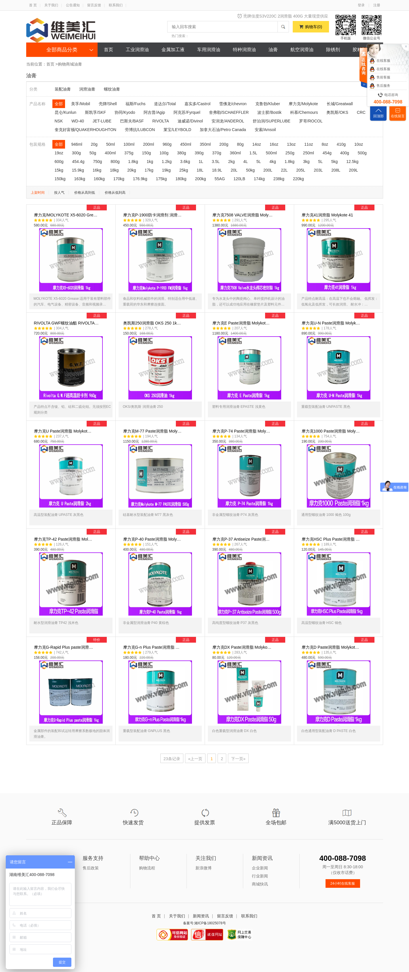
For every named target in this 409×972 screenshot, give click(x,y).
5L (258, 161)
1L (201, 161)
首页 (108, 49)
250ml (308, 153)
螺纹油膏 (112, 89)
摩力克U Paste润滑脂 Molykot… (72, 477)
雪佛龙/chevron (233, 103)
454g (327, 153)
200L (267, 170)
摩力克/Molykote (303, 103)
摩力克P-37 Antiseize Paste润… (251, 585)
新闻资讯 (201, 916)
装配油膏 (63, 89)
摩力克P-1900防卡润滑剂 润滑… (162, 261)
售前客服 (379, 77)
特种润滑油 (244, 49)
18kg (114, 170)
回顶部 (378, 116)
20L (234, 170)
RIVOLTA (160, 121)
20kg (131, 170)
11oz (308, 144)
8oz (325, 144)
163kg (79, 178)
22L (284, 170)
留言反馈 (94, 5)
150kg (60, 178)
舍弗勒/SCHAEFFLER (229, 112)
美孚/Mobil (80, 103)
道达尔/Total (165, 103)
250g (290, 153)
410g (341, 144)
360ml (235, 153)
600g (59, 161)
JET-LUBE (102, 121)
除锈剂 (333, 49)
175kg (161, 178)
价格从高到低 (84, 193)
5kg (334, 161)
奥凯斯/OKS (337, 112)
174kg (259, 178)
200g (223, 144)
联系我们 (116, 5)
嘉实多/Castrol (197, 103)
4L (245, 161)
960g (167, 144)
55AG (220, 178)
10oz (358, 144)
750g (97, 161)
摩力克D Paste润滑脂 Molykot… (340, 693)
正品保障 (62, 822)
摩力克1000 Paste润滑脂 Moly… (340, 477)
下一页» (238, 758)
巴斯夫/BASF (132, 121)
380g (181, 153)
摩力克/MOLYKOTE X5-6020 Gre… (72, 261)
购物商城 (66, 64)
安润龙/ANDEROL (228, 121)
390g (199, 153)
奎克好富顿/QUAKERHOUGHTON (85, 129)
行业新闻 (260, 876)
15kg (59, 170)
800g (115, 161)
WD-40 (77, 121)
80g (240, 144)
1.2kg (167, 161)
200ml (148, 144)
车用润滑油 (208, 49)
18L (200, 170)
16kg (97, 170)
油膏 (273, 49)
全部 (59, 103)
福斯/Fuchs (135, 103)
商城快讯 (260, 884)
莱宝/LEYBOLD (177, 129)
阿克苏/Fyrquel (187, 112)
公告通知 (73, 5)
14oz (256, 144)
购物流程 (147, 868)
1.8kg (133, 161)
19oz (59, 153)
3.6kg (185, 161)
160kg (99, 178)
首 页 (33, 5)
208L (335, 170)
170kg (118, 178)
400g (344, 153)
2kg (231, 161)
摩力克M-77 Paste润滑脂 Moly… (162, 477)
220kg (298, 178)
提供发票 (204, 822)
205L (300, 170)
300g (76, 153)
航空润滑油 (301, 49)
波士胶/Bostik (269, 112)
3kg (306, 161)
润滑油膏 (87, 89)
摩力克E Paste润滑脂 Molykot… (251, 369)
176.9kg (140, 178)
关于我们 (51, 5)
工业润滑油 (137, 49)
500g (362, 153)
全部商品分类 (61, 50)
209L (353, 170)
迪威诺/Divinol (190, 121)
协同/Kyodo (125, 112)
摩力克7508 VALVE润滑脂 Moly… (251, 261)
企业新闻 (260, 868)
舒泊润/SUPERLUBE (271, 121)
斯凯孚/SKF (95, 112)
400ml (110, 153)
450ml (185, 144)
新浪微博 (203, 868)
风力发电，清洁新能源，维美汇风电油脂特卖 (288, 16)
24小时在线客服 (342, 883)
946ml (76, 144)
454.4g (78, 161)
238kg (278, 178)
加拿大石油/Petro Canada (223, 129)
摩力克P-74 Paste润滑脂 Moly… (251, 477)
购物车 (313, 26)
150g (146, 153)
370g (216, 153)
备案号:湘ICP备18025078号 (204, 923)
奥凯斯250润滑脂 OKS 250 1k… (162, 369)
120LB (239, 178)
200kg (200, 178)
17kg (148, 170)
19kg (166, 170)
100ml (128, 144)
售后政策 (91, 868)
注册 (376, 5)
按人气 (59, 193)
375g (128, 153)
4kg (272, 161)
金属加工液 (172, 49)
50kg (250, 170)
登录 (361, 5)
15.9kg (78, 170)
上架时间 (38, 193)
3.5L (216, 161)
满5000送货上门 (347, 822)
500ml (271, 153)
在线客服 (379, 61)
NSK (59, 121)
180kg (180, 178)
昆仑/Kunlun (65, 112)
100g (163, 153)
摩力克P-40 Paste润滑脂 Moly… (162, 585)
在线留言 (398, 116)
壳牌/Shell (108, 103)
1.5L (253, 153)
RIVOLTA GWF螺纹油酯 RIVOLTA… (72, 369)
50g (93, 153)
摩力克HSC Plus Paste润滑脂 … (340, 585)
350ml (205, 144)
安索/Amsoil (265, 129)
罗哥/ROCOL (311, 121)
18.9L (217, 170)
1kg (150, 161)
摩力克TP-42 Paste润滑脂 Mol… (72, 585)
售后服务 (379, 86)
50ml (110, 144)
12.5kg (352, 161)
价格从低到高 (115, 193)
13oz (291, 144)
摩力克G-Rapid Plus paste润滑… (72, 693)
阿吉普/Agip (154, 112)
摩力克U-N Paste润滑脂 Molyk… (340, 369)
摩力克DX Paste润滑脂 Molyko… (251, 693)
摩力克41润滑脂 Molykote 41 (340, 261)
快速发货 (133, 822)
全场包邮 (276, 822)
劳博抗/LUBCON (140, 129)
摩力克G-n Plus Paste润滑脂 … (162, 693)
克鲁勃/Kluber (267, 103)
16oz (274, 144)
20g (94, 144)
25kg (183, 170)
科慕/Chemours (304, 112)
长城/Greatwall (340, 103)
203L (318, 170)
